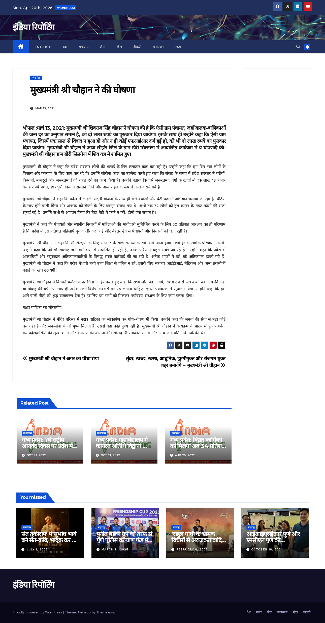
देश (65, 47)
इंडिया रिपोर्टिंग (33, 27)
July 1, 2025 (37, 549)
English (43, 47)
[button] (298, 46)
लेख (178, 47)
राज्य (82, 47)
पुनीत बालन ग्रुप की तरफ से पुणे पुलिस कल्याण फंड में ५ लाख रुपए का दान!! (124, 540)
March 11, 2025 (114, 549)
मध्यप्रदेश (36, 77)
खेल (119, 47)
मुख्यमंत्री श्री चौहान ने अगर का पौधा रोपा (61, 359)
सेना (102, 47)
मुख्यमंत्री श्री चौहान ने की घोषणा (82, 90)
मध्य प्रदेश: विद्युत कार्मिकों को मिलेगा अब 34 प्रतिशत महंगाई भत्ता (197, 446)
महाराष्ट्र (101, 527)
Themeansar (106, 612)
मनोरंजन (159, 47)
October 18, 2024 (267, 549)
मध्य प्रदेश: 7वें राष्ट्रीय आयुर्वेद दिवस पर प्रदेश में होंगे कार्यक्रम (47, 446)
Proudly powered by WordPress (38, 612)
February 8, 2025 (192, 549)
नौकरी (137, 47)
